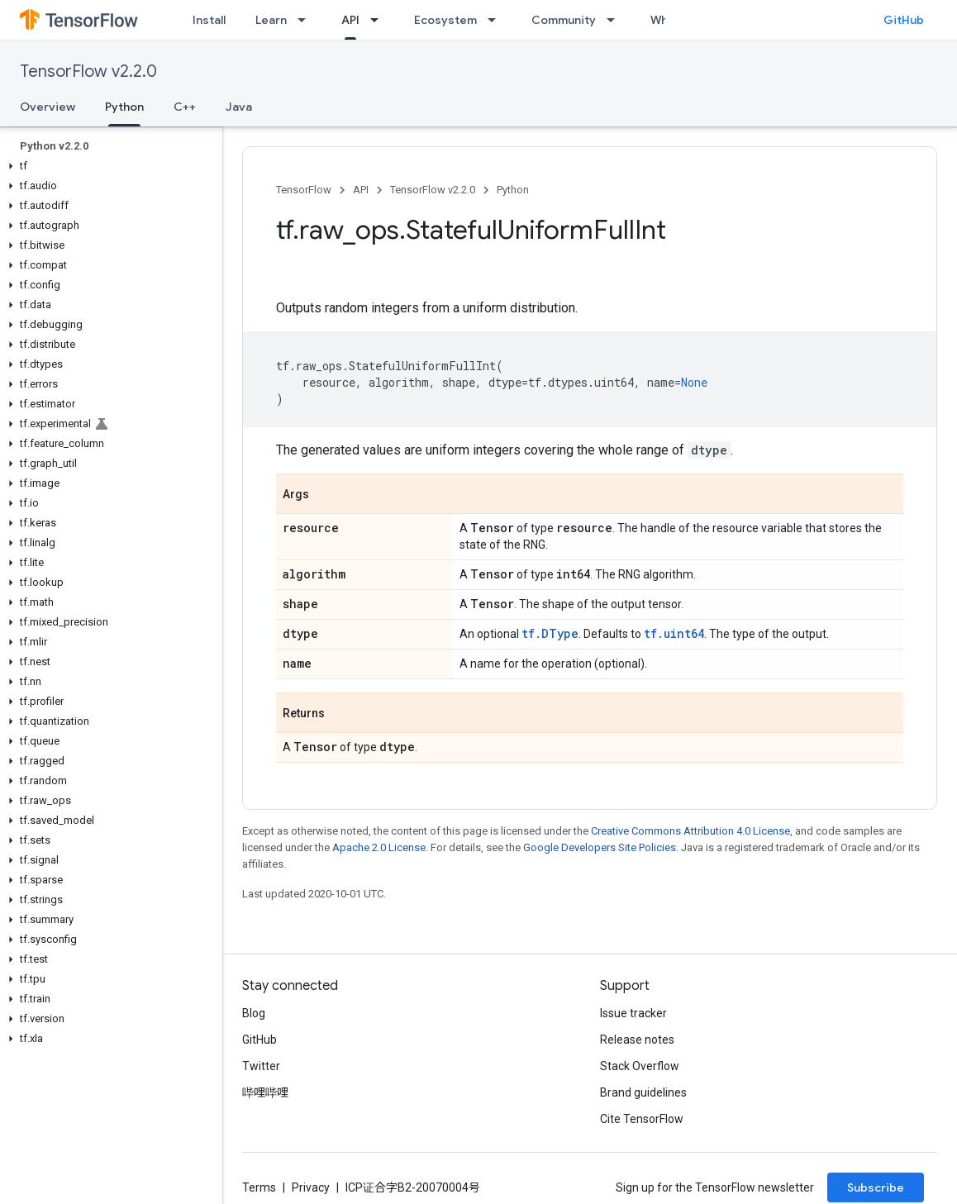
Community (563, 19)
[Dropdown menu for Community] (616, 20)
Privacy (311, 1187)
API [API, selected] (350, 19)
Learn (271, 19)
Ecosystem (445, 19)
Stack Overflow (639, 1066)
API (361, 189)
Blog (253, 1013)
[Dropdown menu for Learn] (306, 20)
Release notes (637, 1039)
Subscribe (875, 1187)
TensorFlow (303, 189)
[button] (108, 166)
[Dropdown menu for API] (379, 20)
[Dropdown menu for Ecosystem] (497, 20)
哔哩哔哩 (265, 1092)
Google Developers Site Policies (599, 847)
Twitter (261, 1066)
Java (239, 106)
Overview (47, 106)
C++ (185, 106)
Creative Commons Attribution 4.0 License (690, 831)
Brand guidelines (643, 1092)
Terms (259, 1187)
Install (209, 19)
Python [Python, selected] (124, 106)
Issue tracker (633, 1013)
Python (513, 189)
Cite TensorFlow (641, 1118)
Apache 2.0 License (379, 847)
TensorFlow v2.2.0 (88, 71)
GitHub (903, 19)
